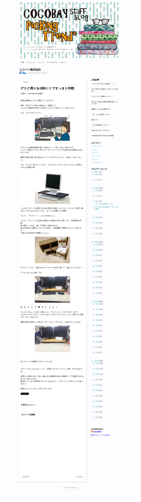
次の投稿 (79, 477)
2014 (96, 301)
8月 (97, 261)
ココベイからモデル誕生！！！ (103, 84)
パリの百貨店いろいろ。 (101, 125)
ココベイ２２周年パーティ (101, 96)
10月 (98, 250)
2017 (96, 172)
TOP (22, 62)
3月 (97, 174)
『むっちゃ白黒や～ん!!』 (101, 114)
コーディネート (97, 146)
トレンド (41, 62)
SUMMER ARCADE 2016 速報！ (103, 136)
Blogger (74, 487)
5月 (97, 217)
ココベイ (63, 62)
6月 (97, 201)
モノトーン (95, 159)
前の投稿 (26, 477)
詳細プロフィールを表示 (100, 435)
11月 (98, 309)
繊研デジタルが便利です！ (101, 109)
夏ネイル (95, 120)
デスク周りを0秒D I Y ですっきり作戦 (105, 90)
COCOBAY (97, 432)
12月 (98, 244)
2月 (97, 228)
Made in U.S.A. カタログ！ (101, 130)
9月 (97, 190)
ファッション (31, 62)
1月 (97, 180)
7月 (97, 196)
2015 (96, 242)
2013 (96, 361)
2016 (96, 188)
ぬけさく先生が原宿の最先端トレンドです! (105, 103)
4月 (97, 223)
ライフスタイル (52, 62)
